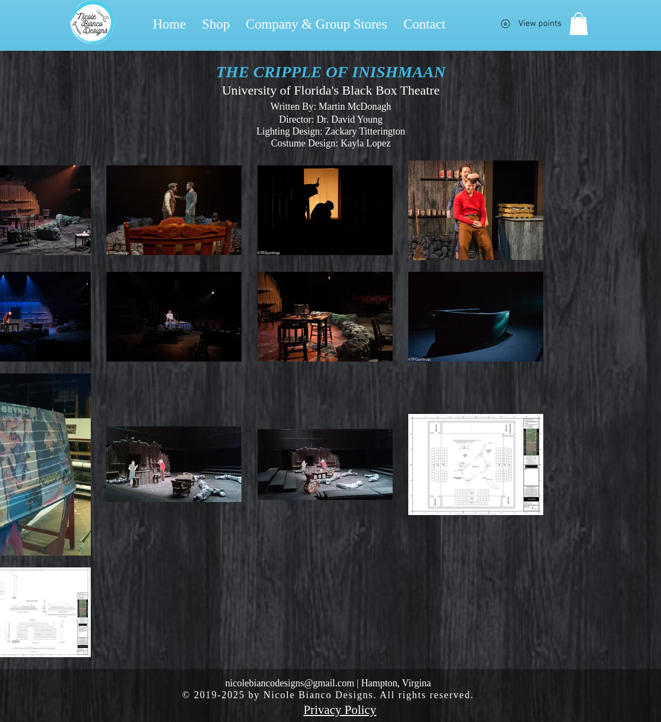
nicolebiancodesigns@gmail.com (289, 683)
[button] (578, 23)
